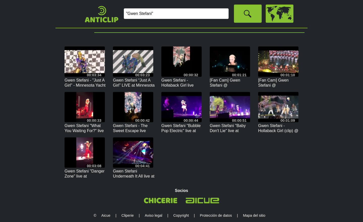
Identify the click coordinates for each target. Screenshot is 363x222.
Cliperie (128, 215)
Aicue (105, 215)
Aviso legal (153, 215)
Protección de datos (216, 215)
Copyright (181, 215)
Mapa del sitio (254, 215)
